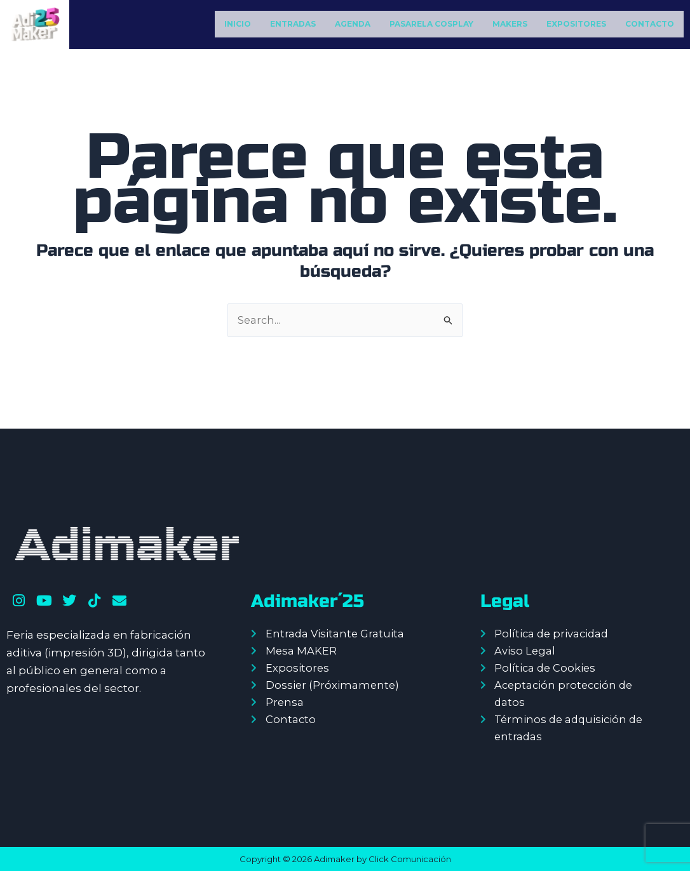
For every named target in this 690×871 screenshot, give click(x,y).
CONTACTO (649, 24)
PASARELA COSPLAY (431, 24)
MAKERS (509, 24)
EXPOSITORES (576, 24)
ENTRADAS (293, 24)
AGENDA (352, 24)
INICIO (237, 24)
